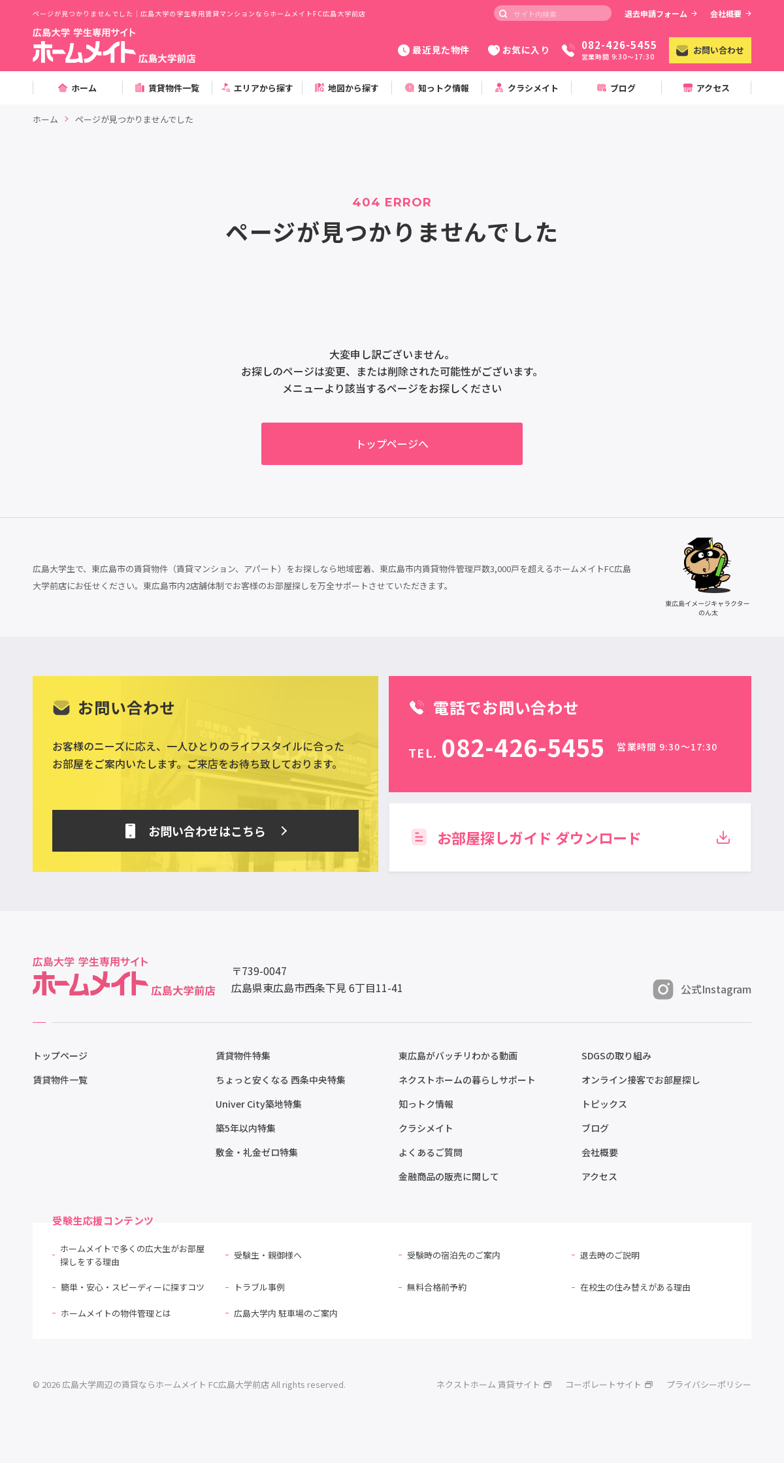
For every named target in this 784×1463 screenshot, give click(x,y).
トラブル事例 (259, 1287)
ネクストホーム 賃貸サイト (494, 1384)
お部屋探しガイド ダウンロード (570, 837)
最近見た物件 (433, 49)
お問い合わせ (710, 50)
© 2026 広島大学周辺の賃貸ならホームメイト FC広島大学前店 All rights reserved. (189, 1384)
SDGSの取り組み (616, 1055)
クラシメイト (426, 1127)
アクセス (599, 1176)
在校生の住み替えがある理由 (635, 1287)
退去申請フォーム (661, 13)
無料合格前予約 (436, 1287)
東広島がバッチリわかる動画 (458, 1055)
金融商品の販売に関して (449, 1176)
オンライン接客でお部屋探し (640, 1079)
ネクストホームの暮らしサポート (467, 1079)
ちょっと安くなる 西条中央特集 (281, 1079)
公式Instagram (702, 989)
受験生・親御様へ (268, 1255)
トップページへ (392, 443)
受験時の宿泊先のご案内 (453, 1255)
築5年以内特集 (246, 1127)
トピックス (604, 1103)
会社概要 (730, 13)
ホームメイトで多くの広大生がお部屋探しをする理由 (132, 1255)
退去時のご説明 (610, 1255)
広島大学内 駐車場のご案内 (286, 1313)
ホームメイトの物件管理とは (116, 1313)
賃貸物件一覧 (60, 1079)
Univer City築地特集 (259, 1103)
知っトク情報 (426, 1103)
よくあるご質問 (431, 1152)
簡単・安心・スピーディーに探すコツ (132, 1287)
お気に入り (519, 49)
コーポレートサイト (609, 1384)
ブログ (595, 1127)
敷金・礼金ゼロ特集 (257, 1152)
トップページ (60, 1055)
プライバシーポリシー (708, 1384)
